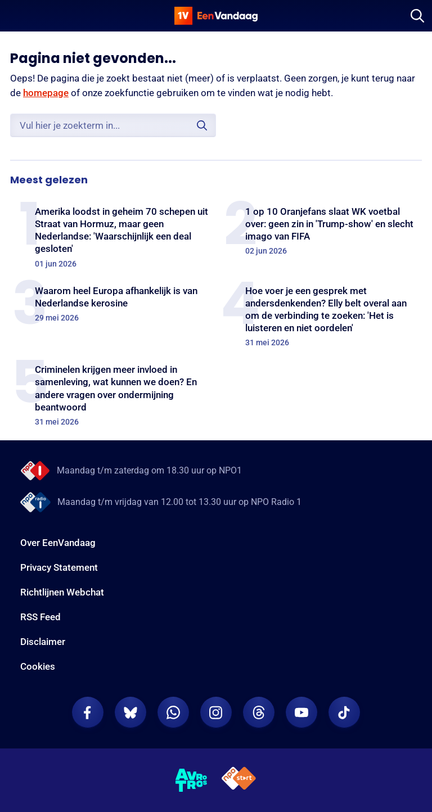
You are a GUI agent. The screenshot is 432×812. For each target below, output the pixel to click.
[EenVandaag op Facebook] (88, 712)
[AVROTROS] (192, 780)
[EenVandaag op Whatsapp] (173, 712)
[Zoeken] (417, 15)
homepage (46, 92)
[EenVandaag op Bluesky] (130, 712)
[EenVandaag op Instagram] (216, 712)
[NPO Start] (238, 780)
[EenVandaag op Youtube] (301, 712)
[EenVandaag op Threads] (258, 712)
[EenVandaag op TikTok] (344, 712)
